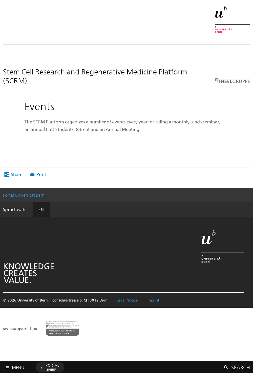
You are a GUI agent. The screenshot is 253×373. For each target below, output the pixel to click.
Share (16, 174)
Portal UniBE (52, 367)
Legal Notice (127, 300)
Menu (18, 366)
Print (41, 174)
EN (41, 209)
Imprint (153, 300)
